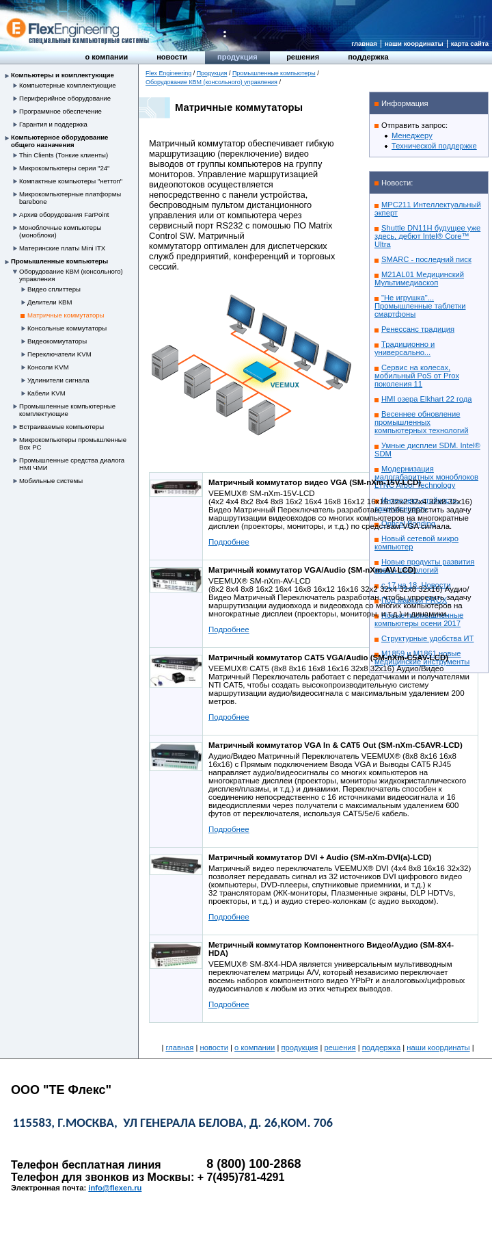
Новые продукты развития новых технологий (424, 566)
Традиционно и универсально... (404, 348)
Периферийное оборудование (65, 98)
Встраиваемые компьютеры (61, 426)
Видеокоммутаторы (57, 341)
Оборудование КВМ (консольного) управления (211, 82)
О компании (106, 57)
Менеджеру (412, 135)
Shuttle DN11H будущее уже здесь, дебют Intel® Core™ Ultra (427, 236)
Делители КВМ (49, 302)
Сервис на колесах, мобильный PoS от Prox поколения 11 (416, 375)
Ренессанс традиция (417, 329)
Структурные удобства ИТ (427, 638)
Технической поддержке (434, 146)
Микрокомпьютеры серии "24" (64, 168)
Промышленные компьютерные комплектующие (67, 409)
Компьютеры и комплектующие (62, 75)
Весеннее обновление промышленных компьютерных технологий (421, 422)
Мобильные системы (51, 480)
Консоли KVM (48, 367)
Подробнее (228, 542)
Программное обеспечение (60, 111)
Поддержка (368, 57)
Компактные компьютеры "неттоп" (70, 181)
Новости (171, 57)
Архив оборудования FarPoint (64, 214)
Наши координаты (414, 43)
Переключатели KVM (59, 354)
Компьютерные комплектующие (67, 85)
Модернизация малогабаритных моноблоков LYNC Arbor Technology (426, 477)
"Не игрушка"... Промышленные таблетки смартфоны (419, 306)
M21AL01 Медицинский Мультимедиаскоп (419, 278)
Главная (364, 43)
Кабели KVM (46, 393)
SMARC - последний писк (426, 259)
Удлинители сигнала (58, 380)
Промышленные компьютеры (59, 261)
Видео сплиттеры (54, 289)
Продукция (237, 57)
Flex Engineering (168, 73)
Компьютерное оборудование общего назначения (59, 140)
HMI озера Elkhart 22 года (426, 399)
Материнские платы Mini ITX (62, 248)
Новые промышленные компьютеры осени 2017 (418, 619)
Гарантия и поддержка (53, 124)
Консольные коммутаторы (67, 328)
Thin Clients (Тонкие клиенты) (63, 155)
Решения (302, 57)
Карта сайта (470, 43)
